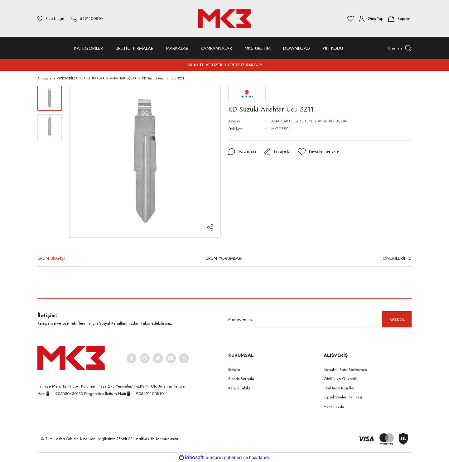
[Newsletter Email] (320, 319)
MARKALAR (177, 48)
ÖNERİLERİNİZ (397, 258)
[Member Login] (371, 18)
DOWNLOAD (296, 48)
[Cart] (400, 18)
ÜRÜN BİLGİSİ (51, 258)
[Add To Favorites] (320, 151)
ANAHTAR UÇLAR (286, 121)
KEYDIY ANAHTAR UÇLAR (325, 121)
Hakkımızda (334, 406)
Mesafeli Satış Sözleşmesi (346, 370)
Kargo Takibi (239, 388)
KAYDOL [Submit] (397, 319)
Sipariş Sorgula (241, 379)
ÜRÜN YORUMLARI (223, 258)
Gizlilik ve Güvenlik (341, 379)
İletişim (234, 370)
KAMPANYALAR (216, 48)
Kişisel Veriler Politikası (343, 397)
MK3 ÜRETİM (257, 48)
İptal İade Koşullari (339, 388)
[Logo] (224, 18)
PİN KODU (332, 48)
